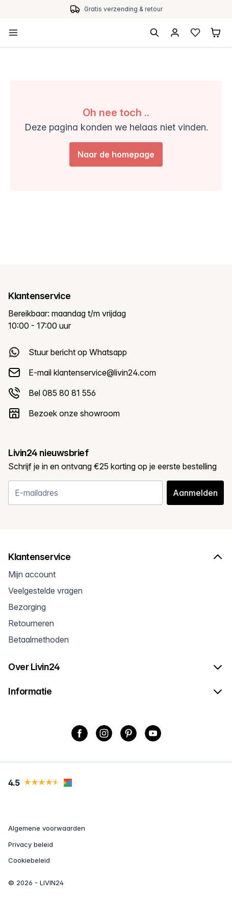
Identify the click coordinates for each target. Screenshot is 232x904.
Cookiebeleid (29, 860)
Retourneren (31, 623)
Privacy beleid (30, 844)
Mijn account (32, 574)
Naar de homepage (116, 154)
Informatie (116, 691)
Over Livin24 (116, 667)
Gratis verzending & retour (123, 9)
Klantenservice (116, 557)
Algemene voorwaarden (46, 828)
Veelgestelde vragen (45, 591)
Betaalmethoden (38, 639)
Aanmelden (195, 493)
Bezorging (27, 607)
